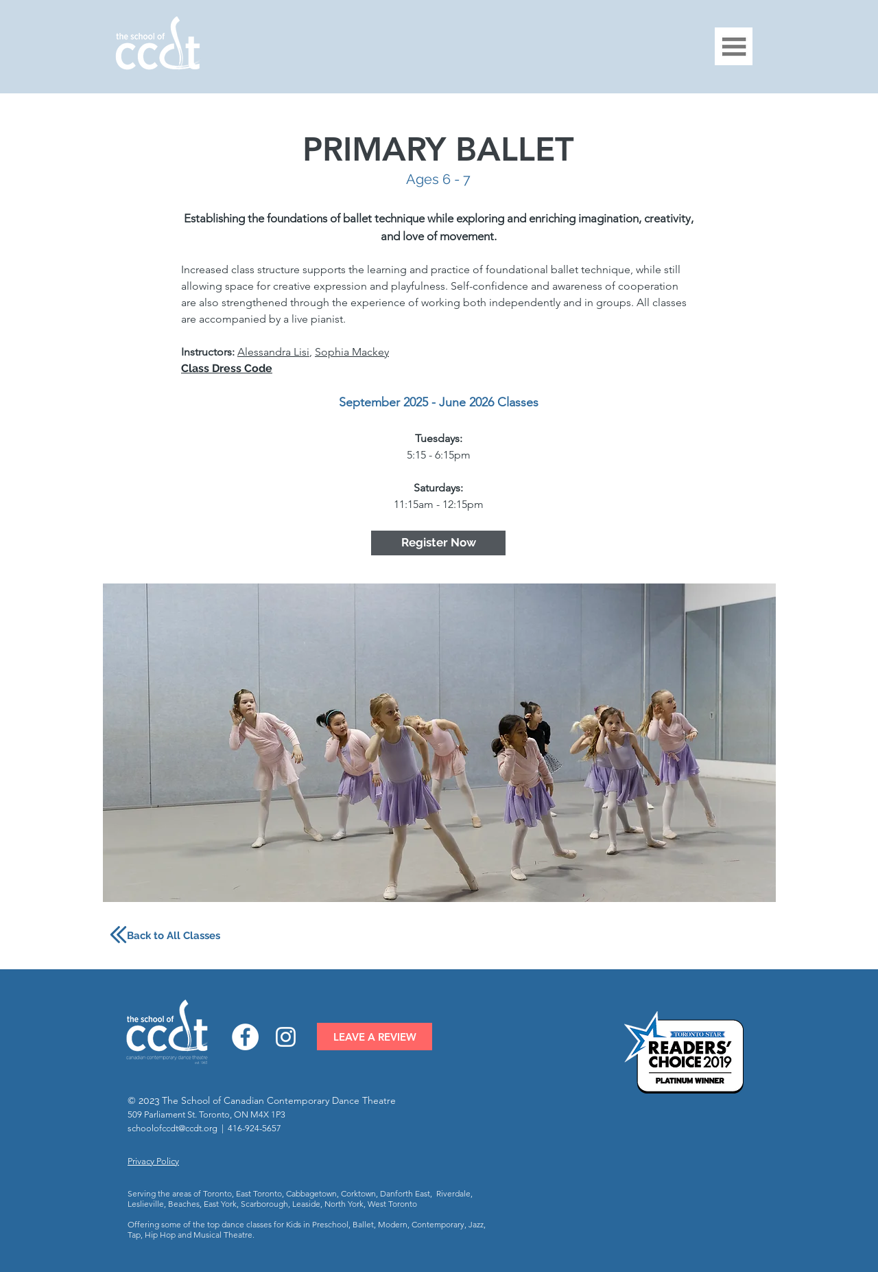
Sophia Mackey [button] (352, 351)
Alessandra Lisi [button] (273, 351)
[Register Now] (438, 543)
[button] (733, 46)
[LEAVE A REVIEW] (374, 1036)
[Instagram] (285, 1037)
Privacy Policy (153, 1161)
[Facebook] (245, 1037)
